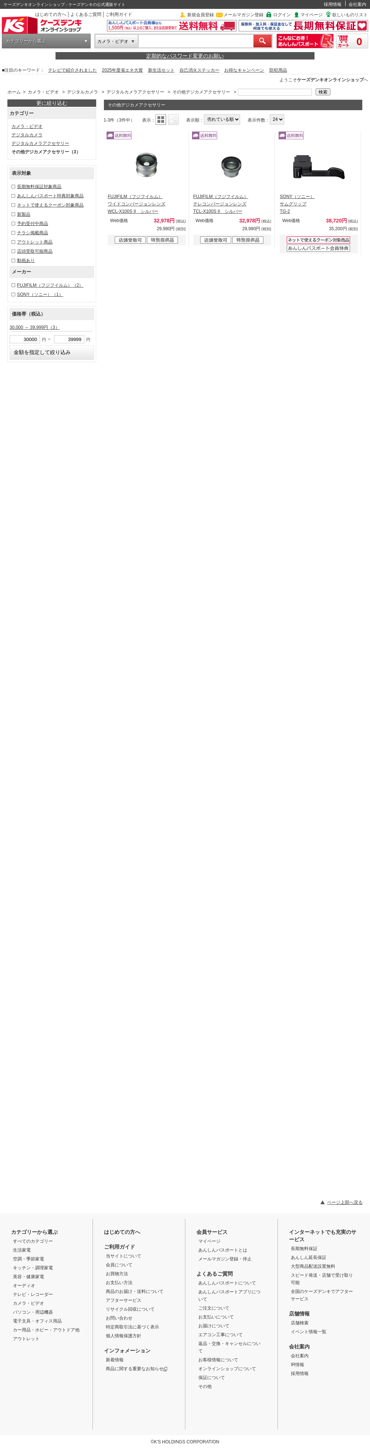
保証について (211, 1377)
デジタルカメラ (82, 92)
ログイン (282, 14)
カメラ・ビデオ (112, 41)
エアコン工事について (220, 1334)
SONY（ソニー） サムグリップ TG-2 (297, 204)
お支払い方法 (119, 1282)
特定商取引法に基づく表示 (132, 1327)
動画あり (26, 260)
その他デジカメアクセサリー (201, 92)
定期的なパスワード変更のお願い (185, 56)
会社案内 (357, 4)
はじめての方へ (50, 14)
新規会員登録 (200, 14)
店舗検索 (300, 1322)
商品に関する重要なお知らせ (137, 1368)
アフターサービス (123, 1300)
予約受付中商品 (32, 223)
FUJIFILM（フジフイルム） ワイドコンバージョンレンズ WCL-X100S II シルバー (136, 204)
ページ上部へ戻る (345, 1202)
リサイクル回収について (130, 1309)
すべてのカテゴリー (33, 1241)
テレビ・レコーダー (33, 1294)
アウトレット (26, 1338)
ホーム (14, 92)
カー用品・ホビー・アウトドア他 (46, 1329)
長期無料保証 (304, 1248)
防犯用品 (278, 70)
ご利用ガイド (118, 14)
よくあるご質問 (85, 14)
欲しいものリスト (350, 14)
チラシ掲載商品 (32, 232)
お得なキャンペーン (244, 70)
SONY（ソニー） (40, 294)
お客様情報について (218, 1359)
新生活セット (161, 70)
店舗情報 (299, 1314)
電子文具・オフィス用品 (37, 1321)
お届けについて (213, 1325)
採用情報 (333, 4)
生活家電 (22, 1250)
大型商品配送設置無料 (313, 1266)
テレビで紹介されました (72, 70)
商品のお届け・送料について (135, 1291)
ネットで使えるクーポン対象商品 (50, 205)
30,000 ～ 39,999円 (35, 327)
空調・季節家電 (28, 1259)
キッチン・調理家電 (33, 1267)
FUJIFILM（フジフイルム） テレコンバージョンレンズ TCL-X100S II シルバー (220, 204)
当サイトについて (123, 1256)
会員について (119, 1264)
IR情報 (297, 1364)
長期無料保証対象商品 (39, 186)
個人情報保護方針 (123, 1335)
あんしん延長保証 (308, 1257)
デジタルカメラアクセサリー (135, 92)
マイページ (311, 14)
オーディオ (24, 1285)
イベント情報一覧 (308, 1331)
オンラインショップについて (227, 1368)
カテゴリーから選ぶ (26, 41)
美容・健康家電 (28, 1276)
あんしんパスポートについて (227, 1283)
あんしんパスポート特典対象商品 (50, 195)
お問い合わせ (119, 1318)
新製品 (23, 214)
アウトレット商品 (35, 242)
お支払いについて (216, 1317)
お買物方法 (117, 1273)
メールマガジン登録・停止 (225, 1259)
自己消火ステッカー (199, 70)
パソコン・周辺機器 (33, 1312)
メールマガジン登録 (243, 14)
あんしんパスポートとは (222, 1250)
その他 (205, 1386)
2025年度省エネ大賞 (122, 70)
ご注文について (213, 1308)
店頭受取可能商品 (35, 251)
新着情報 (115, 1359)
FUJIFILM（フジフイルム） (50, 285)
